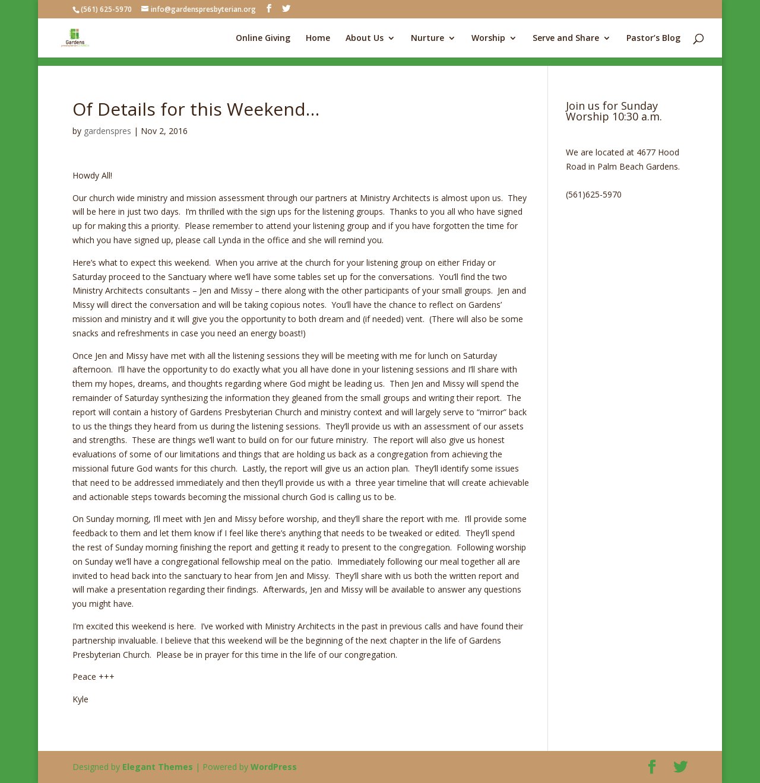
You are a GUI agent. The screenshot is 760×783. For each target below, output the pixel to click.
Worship (488, 38)
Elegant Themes (157, 766)
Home (318, 38)
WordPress (274, 766)
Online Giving (263, 38)
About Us (365, 38)
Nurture (427, 38)
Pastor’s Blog (653, 38)
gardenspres (107, 130)
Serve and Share (566, 38)
